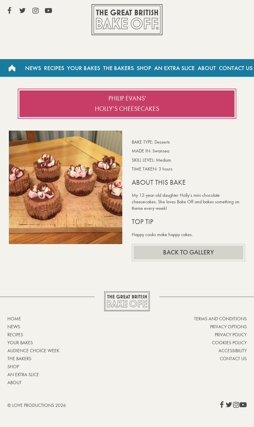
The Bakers (118, 68)
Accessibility (233, 350)
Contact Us (236, 68)
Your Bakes (83, 68)
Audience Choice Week (33, 350)
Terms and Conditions (220, 319)
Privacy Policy (231, 334)
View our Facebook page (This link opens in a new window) (9, 10)
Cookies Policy (229, 342)
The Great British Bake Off (127, 19)
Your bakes (20, 342)
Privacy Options (228, 326)
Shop (144, 68)
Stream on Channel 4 (219, 11)
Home (12, 68)
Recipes (54, 68)
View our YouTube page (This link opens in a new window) (48, 10)
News (33, 68)
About (207, 68)
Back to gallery (188, 252)
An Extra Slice (174, 68)
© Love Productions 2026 (36, 405)
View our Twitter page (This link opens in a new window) (22, 10)
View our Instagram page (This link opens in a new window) (35, 10)
